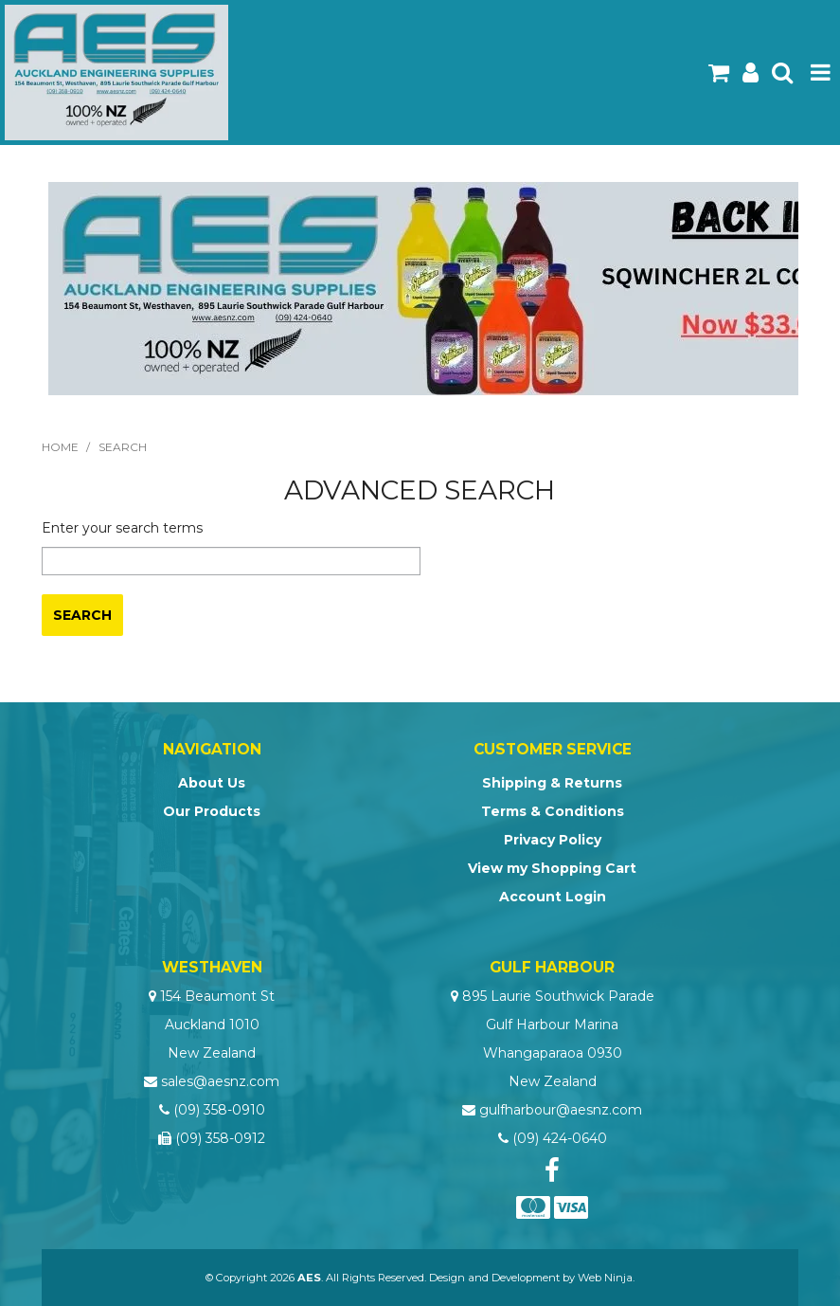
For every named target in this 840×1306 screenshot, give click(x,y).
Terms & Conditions (552, 811)
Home (60, 447)
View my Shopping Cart (552, 868)
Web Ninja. (606, 1277)
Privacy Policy (552, 839)
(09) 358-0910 (219, 1109)
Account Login (552, 896)
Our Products (211, 811)
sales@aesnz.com (220, 1081)
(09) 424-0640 (559, 1138)
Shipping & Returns (552, 782)
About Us (211, 782)
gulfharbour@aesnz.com (560, 1109)
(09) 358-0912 (220, 1138)
